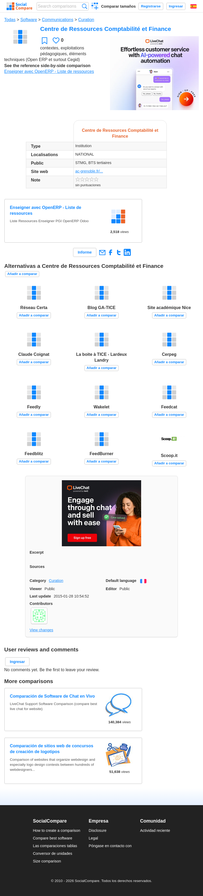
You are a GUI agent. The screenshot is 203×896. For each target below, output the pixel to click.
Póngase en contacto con (110, 846)
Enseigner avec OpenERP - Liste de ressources (49, 71)
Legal (93, 838)
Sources (37, 566)
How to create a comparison (56, 830)
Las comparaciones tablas (55, 846)
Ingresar (176, 6)
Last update (40, 596)
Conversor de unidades (52, 853)
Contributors (41, 603)
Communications (57, 19)
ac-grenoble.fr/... (89, 171)
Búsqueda (84, 6)
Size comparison (47, 861)
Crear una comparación (95, 7)
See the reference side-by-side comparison (47, 65)
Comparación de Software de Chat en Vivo (52, 696)
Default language (121, 580)
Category (38, 580)
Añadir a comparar (22, 274)
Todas (10, 19)
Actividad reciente (155, 830)
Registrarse (151, 6)
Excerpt (37, 552)
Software (28, 19)
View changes (41, 630)
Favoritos (44, 40)
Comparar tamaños (118, 6)
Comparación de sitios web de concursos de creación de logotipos (51, 749)
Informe (85, 252)
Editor (111, 589)
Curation (86, 19)
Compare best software (52, 838)
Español (193, 6)
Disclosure (98, 830)
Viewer (36, 589)
